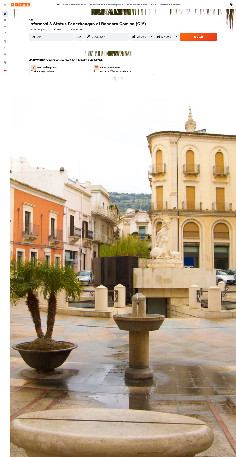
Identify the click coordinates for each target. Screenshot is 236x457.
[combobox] (38, 29)
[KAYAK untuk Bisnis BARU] (5, 54)
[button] (5, 4)
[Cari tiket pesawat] (5, 14)
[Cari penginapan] (5, 20)
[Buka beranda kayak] (20, 4)
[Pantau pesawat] (5, 48)
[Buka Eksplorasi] (5, 41)
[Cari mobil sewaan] (5, 26)
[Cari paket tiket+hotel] (5, 33)
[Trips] (5, 63)
